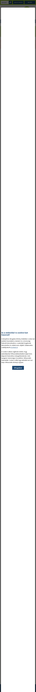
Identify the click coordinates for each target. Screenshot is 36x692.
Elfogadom (18, 432)
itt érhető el (14, 411)
